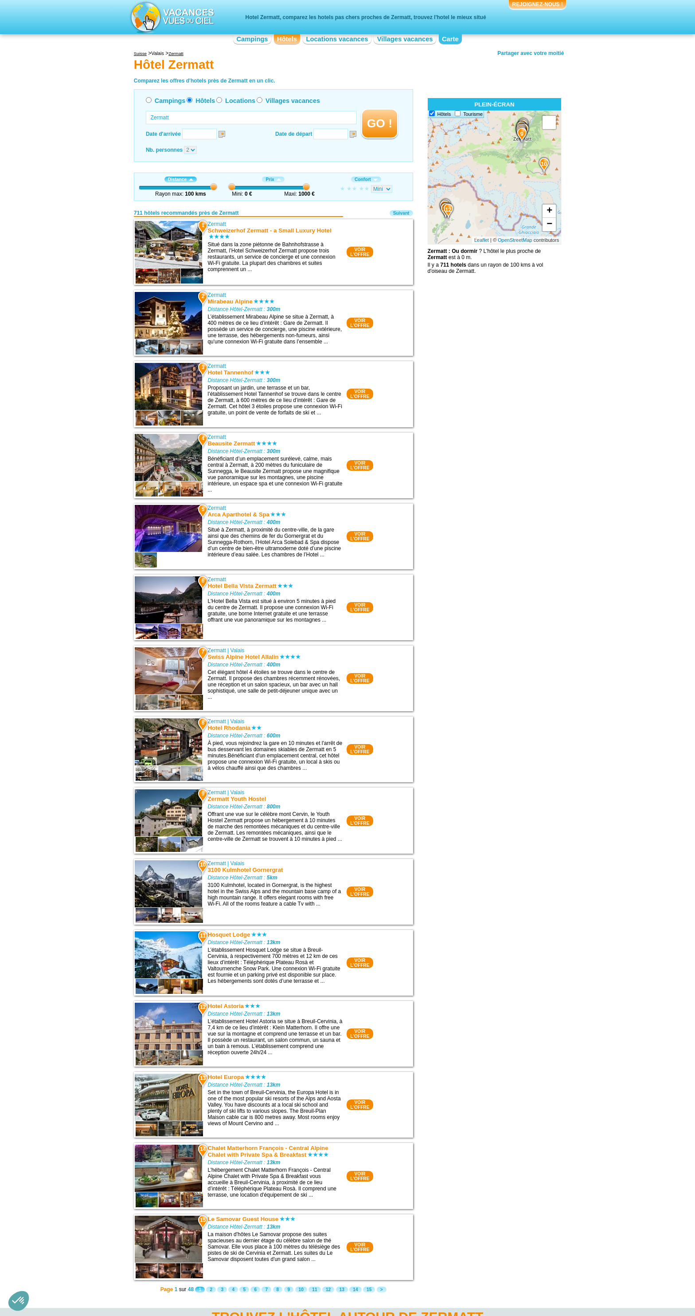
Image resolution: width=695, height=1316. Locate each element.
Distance (180, 179)
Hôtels (287, 39)
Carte (450, 39)
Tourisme (473, 114)
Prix (273, 179)
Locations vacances (337, 39)
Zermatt (216, 224)
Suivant (401, 213)
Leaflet (481, 240)
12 (328, 1289)
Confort (366, 179)
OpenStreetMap (515, 240)
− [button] (549, 224)
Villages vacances (405, 39)
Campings (252, 39)
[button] (18, 1301)
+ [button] (549, 211)
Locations (240, 100)
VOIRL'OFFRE (359, 252)
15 (369, 1289)
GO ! (379, 123)
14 (355, 1289)
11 (314, 1289)
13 (342, 1289)
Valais (237, 650)
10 (301, 1289)
